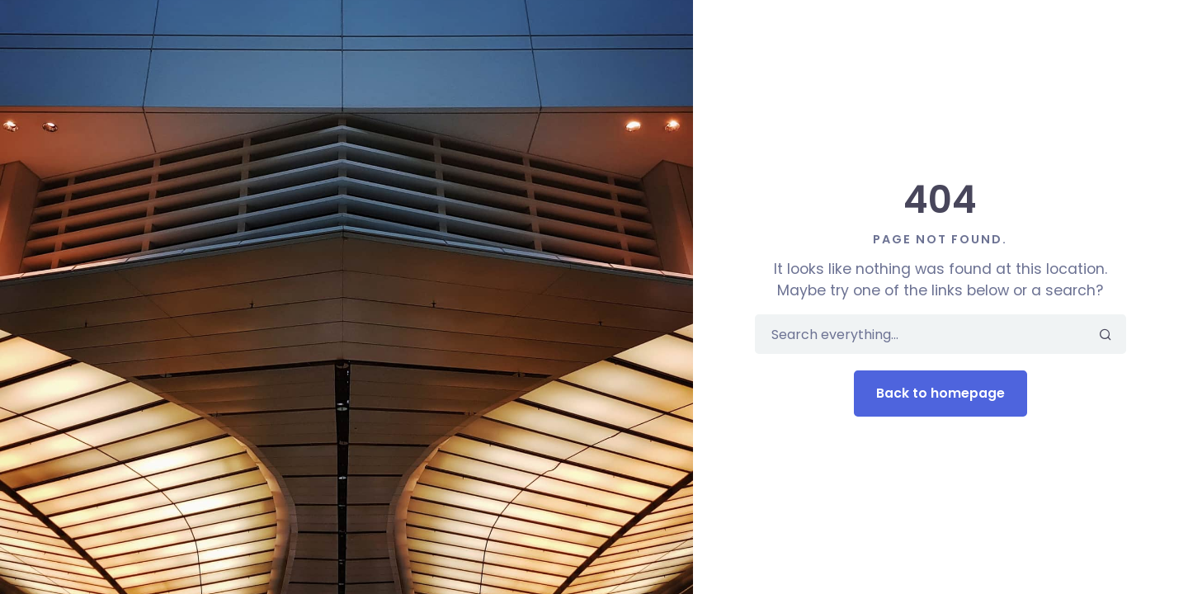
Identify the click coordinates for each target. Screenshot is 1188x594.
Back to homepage (940, 393)
